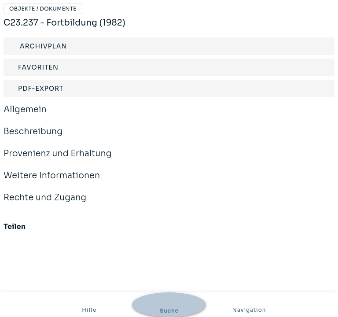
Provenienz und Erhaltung (58, 159)
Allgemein (25, 115)
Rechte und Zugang (45, 203)
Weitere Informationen (52, 181)
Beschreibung (33, 137)
